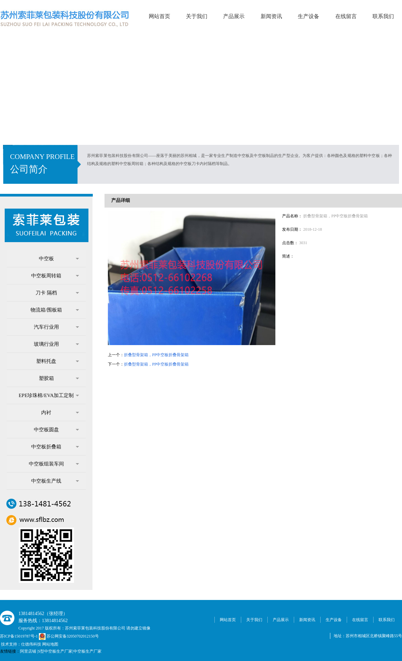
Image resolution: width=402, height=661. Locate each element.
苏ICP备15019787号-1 (19, 636)
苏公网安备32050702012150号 (69, 636)
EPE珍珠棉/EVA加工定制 (49, 395)
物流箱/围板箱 (54, 310)
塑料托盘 (57, 361)
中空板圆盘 (56, 429)
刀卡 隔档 (57, 292)
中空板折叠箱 (55, 446)
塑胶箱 (59, 378)
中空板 (59, 258)
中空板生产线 (55, 481)
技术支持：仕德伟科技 (21, 644)
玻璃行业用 (56, 344)
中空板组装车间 (54, 463)
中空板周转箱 (55, 275)
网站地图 (50, 644)
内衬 (60, 412)
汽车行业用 (56, 327)
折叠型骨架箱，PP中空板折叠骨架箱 (156, 354)
